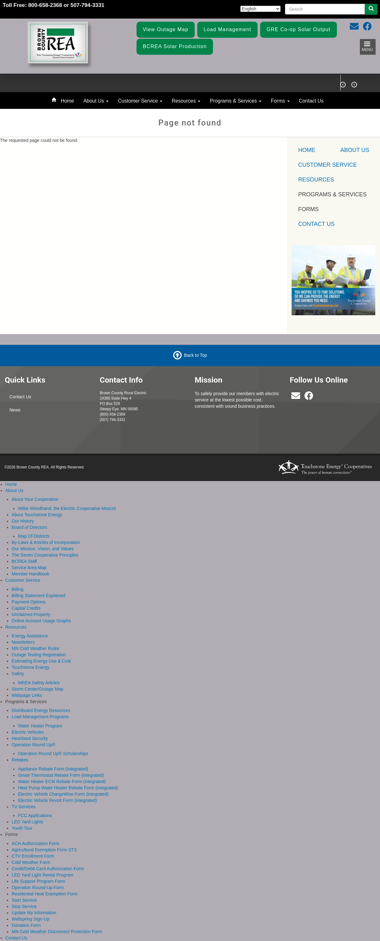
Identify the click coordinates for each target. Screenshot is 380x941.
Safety (18, 673)
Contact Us (311, 101)
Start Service (24, 900)
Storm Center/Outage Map (37, 689)
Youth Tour (22, 828)
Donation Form (26, 925)
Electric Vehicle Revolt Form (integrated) (57, 800)
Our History (23, 521)
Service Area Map (29, 567)
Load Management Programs (40, 716)
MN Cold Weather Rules (35, 648)
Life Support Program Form (38, 881)
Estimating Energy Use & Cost (41, 661)
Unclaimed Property (31, 614)
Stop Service (24, 906)
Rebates (20, 759)
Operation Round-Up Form (38, 887)
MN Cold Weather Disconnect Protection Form (57, 931)
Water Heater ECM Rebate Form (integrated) (62, 781)
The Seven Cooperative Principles (45, 554)
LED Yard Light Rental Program (42, 874)
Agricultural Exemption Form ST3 (44, 849)
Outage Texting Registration (39, 654)
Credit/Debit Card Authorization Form (48, 868)
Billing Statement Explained (38, 595)
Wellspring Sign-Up (30, 918)
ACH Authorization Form (35, 843)
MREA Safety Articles (38, 682)
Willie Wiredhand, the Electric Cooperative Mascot (66, 508)
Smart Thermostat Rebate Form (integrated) (61, 775)
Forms (280, 101)
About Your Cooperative (35, 499)
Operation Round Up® (33, 744)
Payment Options (28, 601)
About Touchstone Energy (37, 514)
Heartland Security (30, 738)
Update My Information (34, 912)
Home (67, 101)
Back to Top (195, 354)
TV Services (23, 806)
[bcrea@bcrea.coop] (295, 397)
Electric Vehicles (28, 732)
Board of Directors (29, 527)
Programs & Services (235, 101)
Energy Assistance (30, 635)
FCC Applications (35, 815)
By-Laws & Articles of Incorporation (46, 542)
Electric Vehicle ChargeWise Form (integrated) (63, 794)
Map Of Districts (33, 536)
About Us (96, 101)
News (14, 409)
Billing (17, 589)
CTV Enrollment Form (33, 856)
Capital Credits (26, 608)
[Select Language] (260, 9)
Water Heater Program (40, 725)
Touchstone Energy (30, 667)
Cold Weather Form (31, 862)
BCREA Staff (24, 561)
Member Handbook (30, 573)
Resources (186, 101)
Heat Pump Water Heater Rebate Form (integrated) (68, 787)
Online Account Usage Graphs (41, 620)
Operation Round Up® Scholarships (53, 753)
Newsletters (23, 642)
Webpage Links (27, 695)
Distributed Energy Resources (41, 710)
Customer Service (140, 101)
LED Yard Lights (27, 821)
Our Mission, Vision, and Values (43, 548)
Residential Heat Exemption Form (44, 893)
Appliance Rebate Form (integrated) (53, 768)
